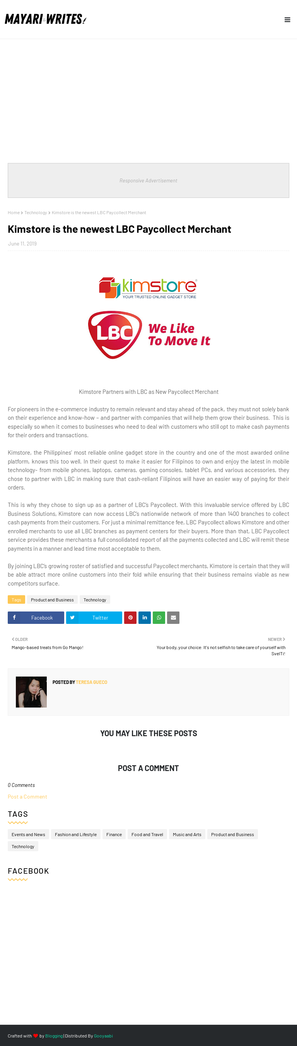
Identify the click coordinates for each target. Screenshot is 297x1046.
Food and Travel (147, 834)
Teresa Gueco (91, 682)
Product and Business (52, 599)
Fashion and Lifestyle (76, 834)
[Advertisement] (148, 97)
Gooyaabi (103, 1035)
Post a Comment (27, 796)
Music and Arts (187, 834)
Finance (114, 834)
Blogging (54, 1035)
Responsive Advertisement (148, 180)
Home (14, 212)
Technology (35, 212)
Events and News (28, 834)
